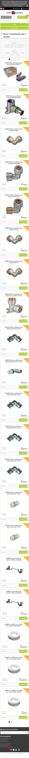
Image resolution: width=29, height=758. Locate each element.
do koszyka (23, 89)
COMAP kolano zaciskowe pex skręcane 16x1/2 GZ (14, 195)
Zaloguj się (17, 8)
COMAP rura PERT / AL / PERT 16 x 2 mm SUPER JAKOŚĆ (14, 691)
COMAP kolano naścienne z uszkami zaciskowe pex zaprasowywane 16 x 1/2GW (13, 97)
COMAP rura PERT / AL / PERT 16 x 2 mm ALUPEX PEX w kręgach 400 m (14, 659)
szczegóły (3, 89)
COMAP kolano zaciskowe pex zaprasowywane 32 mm (14, 460)
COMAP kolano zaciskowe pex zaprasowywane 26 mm (14, 427)
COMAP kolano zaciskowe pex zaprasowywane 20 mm (14, 394)
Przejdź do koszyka (6, 17)
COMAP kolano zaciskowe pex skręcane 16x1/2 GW (14, 162)
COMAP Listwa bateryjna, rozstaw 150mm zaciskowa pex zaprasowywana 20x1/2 (13, 593)
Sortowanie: (14, 43)
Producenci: (14, 50)
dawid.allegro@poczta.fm (8, 746)
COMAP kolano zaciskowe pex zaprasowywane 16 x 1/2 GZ (14, 360)
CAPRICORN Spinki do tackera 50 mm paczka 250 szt (14, 63)
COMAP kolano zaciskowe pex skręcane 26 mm (14, 261)
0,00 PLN (22, 17)
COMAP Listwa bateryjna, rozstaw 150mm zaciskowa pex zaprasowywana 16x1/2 (13, 560)
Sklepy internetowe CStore (12, 753)
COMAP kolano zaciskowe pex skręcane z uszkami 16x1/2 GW (14, 295)
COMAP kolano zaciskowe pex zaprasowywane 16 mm (14, 327)
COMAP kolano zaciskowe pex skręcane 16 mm (14, 129)
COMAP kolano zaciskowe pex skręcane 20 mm (14, 228)
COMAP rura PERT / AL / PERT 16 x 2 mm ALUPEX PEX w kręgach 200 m (14, 626)
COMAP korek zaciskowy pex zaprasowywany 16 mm (13, 493)
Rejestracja (26, 8)
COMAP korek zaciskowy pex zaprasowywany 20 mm (13, 526)
